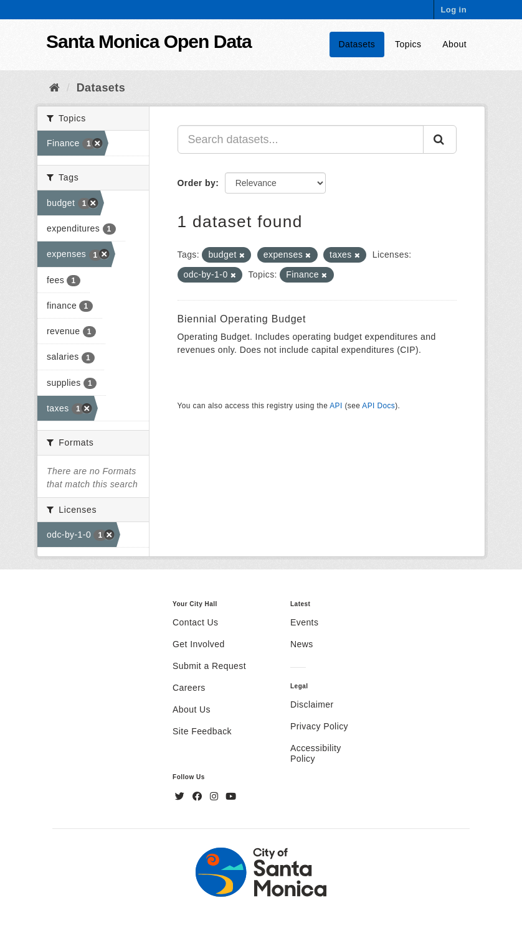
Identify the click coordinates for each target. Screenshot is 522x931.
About (454, 44)
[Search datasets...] (301, 139)
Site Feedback (202, 731)
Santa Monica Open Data (149, 41)
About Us (192, 709)
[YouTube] (231, 796)
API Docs (378, 405)
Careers (189, 688)
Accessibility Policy (315, 753)
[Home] (54, 88)
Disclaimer (312, 704)
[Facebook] (198, 796)
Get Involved (199, 644)
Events (304, 622)
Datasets (357, 44)
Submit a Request (209, 666)
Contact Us (195, 622)
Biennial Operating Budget (242, 319)
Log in (453, 9)
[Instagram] (215, 796)
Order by (197, 183)
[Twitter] (181, 796)
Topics (408, 44)
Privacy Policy (319, 726)
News (301, 644)
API (336, 405)
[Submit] (440, 139)
